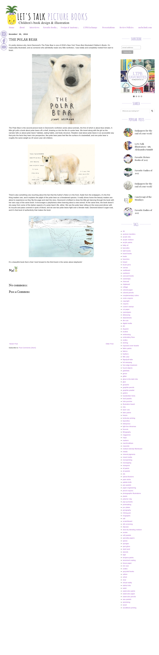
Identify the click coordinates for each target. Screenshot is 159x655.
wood (125, 605)
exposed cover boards (131, 346)
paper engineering (129, 488)
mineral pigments (129, 454)
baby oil (125, 245)
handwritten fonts (129, 396)
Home (11, 27)
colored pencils (128, 292)
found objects (127, 368)
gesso (125, 373)
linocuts (125, 429)
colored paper (128, 290)
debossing (126, 315)
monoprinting (127, 460)
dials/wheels (127, 318)
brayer (125, 262)
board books (127, 253)
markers (126, 440)
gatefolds (126, 371)
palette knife (127, 482)
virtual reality (127, 582)
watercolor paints (129, 591)
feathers (126, 354)
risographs (126, 516)
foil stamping (127, 362)
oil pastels (126, 471)
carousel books (128, 276)
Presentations (108, 27)
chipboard (126, 284)
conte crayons (128, 298)
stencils (125, 552)
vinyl (124, 580)
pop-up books (128, 502)
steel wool (126, 549)
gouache (126, 385)
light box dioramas (129, 426)
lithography (127, 432)
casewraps (127, 279)
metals (125, 451)
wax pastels (127, 599)
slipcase (126, 527)
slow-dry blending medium (132, 530)
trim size (126, 566)
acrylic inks (127, 237)
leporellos (126, 421)
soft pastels (127, 535)
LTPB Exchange (90, 27)
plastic (125, 496)
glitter (125, 376)
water (125, 588)
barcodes (126, 248)
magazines (127, 435)
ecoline (125, 332)
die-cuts (126, 320)
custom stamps (128, 306)
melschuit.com (145, 27)
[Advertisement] (138, 626)
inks (124, 407)
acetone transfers (129, 234)
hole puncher (127, 401)
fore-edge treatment (130, 365)
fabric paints (127, 348)
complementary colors (131, 295)
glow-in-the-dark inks (130, 379)
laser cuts (126, 410)
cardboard (126, 270)
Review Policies (126, 27)
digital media (127, 323)
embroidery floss (129, 337)
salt (124, 518)
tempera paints (128, 557)
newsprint (126, 465)
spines (125, 541)
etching (125, 343)
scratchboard (127, 521)
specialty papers (129, 538)
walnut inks (127, 585)
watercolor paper (129, 594)
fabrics (125, 351)
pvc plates (126, 507)
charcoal (126, 281)
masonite (126, 446)
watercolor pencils (129, 596)
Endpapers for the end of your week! (143, 132)
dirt (124, 326)
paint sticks (127, 479)
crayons (126, 304)
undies (125, 569)
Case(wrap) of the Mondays (143, 198)
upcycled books (128, 571)
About (22, 27)
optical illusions (128, 477)
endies (125, 340)
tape (124, 555)
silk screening (128, 524)
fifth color (126, 357)
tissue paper (127, 563)
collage (125, 287)
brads (125, 256)
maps (125, 437)
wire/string (126, 602)
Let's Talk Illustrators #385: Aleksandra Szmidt (144, 146)
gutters (125, 393)
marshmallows (128, 443)
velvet (125, 577)
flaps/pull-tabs (128, 359)
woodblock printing (129, 608)
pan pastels (127, 485)
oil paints (126, 468)
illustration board (129, 404)
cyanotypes (127, 312)
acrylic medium (128, 240)
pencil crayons (128, 491)
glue (124, 382)
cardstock (126, 273)
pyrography (127, 510)
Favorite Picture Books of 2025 (142, 158)
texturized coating (129, 560)
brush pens (127, 265)
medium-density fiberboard (132, 449)
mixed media (127, 457)
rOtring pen (127, 513)
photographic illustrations (132, 493)
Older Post (109, 344)
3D (124, 231)
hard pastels (127, 398)
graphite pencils (128, 387)
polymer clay (127, 499)
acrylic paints (127, 242)
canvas (125, 267)
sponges (126, 543)
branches (126, 259)
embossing (127, 334)
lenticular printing (129, 418)
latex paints (127, 412)
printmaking (127, 504)
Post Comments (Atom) (27, 348)
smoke (125, 532)
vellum (125, 574)
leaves (125, 415)
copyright (126, 301)
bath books (127, 251)
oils (124, 474)
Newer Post (13, 344)
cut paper (126, 309)
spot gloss (126, 546)
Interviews (34, 27)
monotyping (127, 463)
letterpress (126, 424)
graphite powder (129, 390)
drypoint (126, 329)
